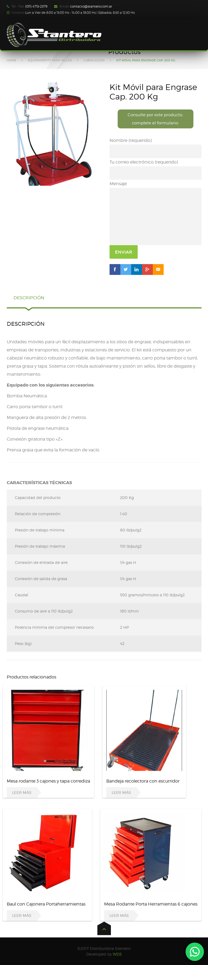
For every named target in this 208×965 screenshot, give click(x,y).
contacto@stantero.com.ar (91, 6)
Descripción (29, 297)
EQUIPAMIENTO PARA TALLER (50, 60)
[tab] (29, 300)
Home (11, 60)
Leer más (21, 792)
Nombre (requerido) (156, 148)
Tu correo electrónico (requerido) (156, 169)
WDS (117, 954)
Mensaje (156, 213)
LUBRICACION (94, 60)
